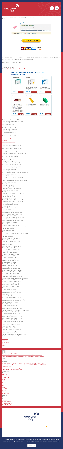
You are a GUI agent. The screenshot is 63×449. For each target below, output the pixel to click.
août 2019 (4, 379)
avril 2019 (4, 385)
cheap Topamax (5, 342)
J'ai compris (32, 445)
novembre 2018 (5, 393)
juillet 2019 (4, 381)
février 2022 (4, 374)
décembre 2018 (5, 392)
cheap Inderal (5, 140)
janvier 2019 (5, 390)
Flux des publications (6, 401)
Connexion (4, 400)
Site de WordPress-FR (6, 405)
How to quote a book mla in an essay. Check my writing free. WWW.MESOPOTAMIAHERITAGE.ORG (24, 365)
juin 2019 (4, 382)
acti (6, 353)
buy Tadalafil (5, 339)
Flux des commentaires (7, 403)
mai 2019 (4, 384)
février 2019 (4, 389)
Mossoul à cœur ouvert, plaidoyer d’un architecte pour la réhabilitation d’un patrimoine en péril (23, 363)
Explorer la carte (14, 426)
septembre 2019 (5, 377)
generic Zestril (5, 345)
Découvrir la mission (31, 426)
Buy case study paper (6, 366)
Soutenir (31, 432)
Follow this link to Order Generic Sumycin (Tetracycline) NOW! (15, 69)
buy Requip (4, 341)
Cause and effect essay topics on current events (12, 369)
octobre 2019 (5, 376)
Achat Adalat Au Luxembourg (8, 344)
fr (52, 8)
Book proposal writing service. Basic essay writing (12, 368)
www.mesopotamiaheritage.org (8, 139)
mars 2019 (4, 387)
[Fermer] (59, 440)
